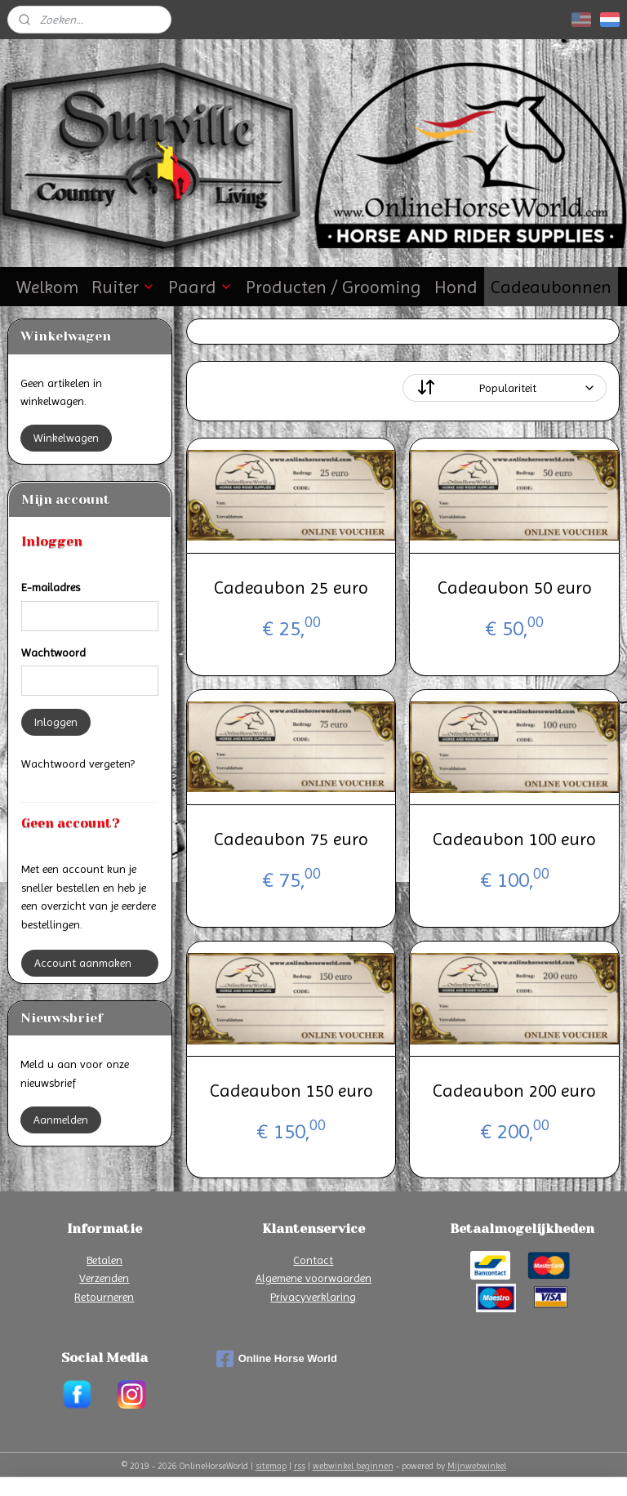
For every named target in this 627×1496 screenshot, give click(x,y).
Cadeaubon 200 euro (514, 1090)
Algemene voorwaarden (313, 1278)
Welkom (47, 287)
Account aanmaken (82, 962)
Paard (200, 287)
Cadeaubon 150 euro (291, 1090)
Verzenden (104, 1278)
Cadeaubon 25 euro (291, 587)
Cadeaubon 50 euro (515, 587)
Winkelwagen (66, 437)
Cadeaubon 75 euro (291, 839)
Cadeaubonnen (551, 287)
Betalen (104, 1260)
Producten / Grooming (333, 287)
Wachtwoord (53, 652)
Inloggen (56, 721)
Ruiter (123, 287)
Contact (313, 1260)
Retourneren (104, 1296)
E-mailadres (50, 587)
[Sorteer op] (505, 388)
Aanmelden (60, 1119)
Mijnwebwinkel (476, 1466)
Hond (456, 287)
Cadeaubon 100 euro (514, 839)
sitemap (271, 1466)
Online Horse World (276, 1359)
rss (299, 1466)
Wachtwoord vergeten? (78, 763)
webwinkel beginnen (353, 1466)
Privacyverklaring (313, 1296)
